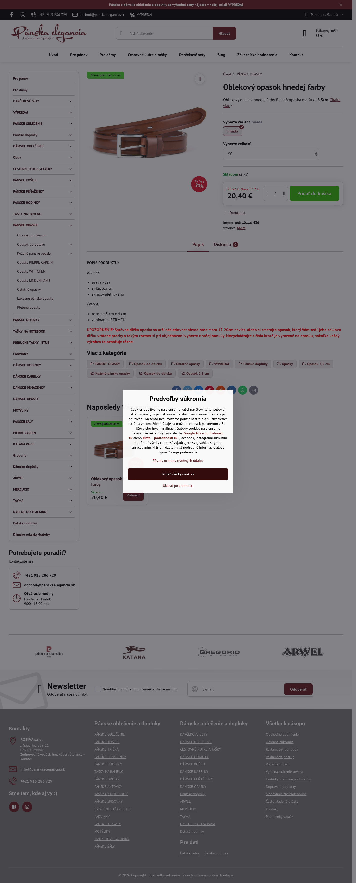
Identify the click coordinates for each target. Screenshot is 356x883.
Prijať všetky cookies (178, 474)
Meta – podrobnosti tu (160, 438)
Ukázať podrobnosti (178, 485)
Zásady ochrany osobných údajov (178, 460)
